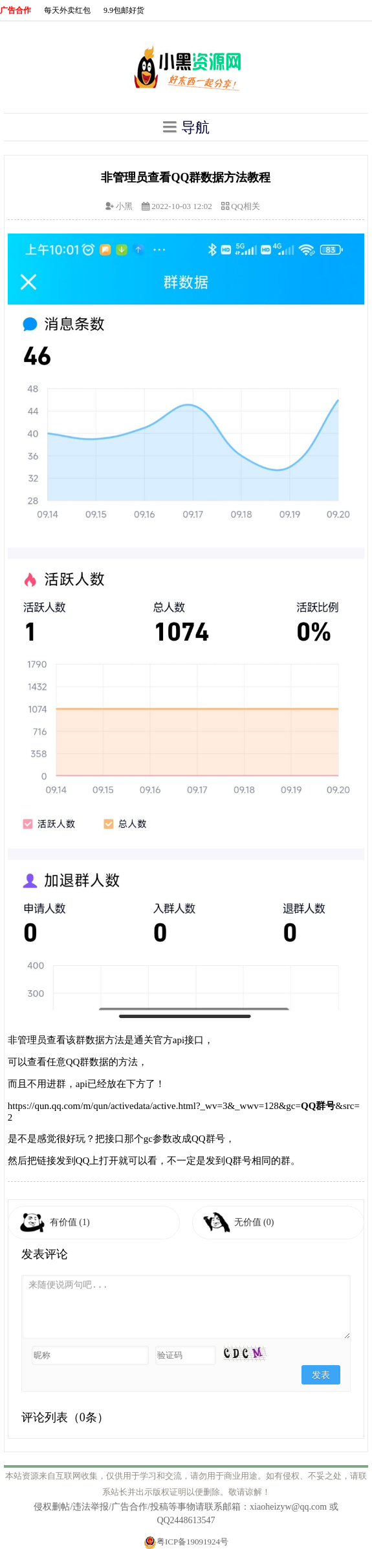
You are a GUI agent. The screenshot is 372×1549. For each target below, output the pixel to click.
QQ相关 (245, 206)
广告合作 (15, 10)
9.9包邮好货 (124, 10)
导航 (186, 127)
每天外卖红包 (67, 10)
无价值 (254, 1222)
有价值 (70, 1222)
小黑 (124, 206)
